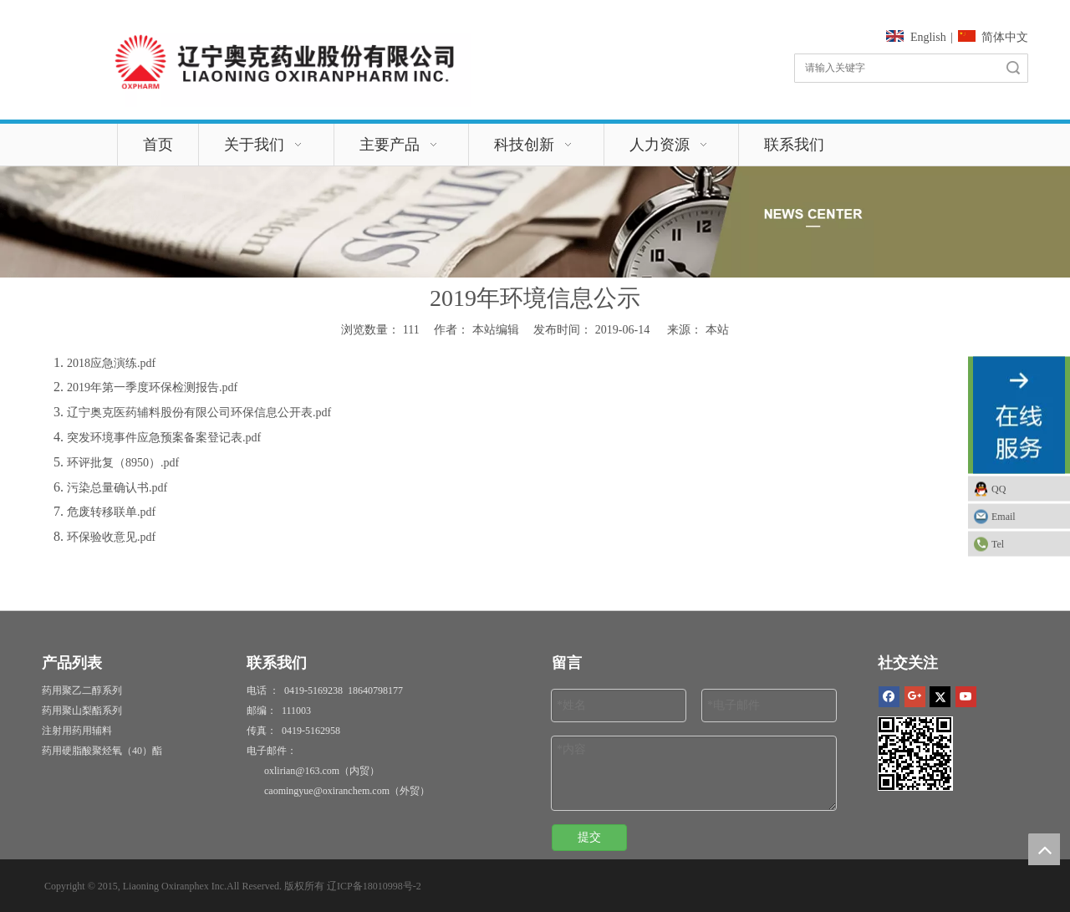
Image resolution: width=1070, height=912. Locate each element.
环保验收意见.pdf (111, 537)
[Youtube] (965, 695)
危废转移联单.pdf (111, 512)
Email (1003, 516)
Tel (997, 543)
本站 (717, 330)
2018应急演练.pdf (111, 363)
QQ (998, 488)
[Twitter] (940, 695)
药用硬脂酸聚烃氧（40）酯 (102, 751)
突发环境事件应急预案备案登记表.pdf (164, 437)
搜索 (1013, 68)
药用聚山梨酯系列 (82, 710)
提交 (589, 837)
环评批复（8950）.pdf (123, 462)
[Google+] (914, 695)
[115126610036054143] (284, 62)
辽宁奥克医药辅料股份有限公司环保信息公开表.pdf (199, 412)
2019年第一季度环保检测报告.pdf (152, 387)
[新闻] (535, 222)
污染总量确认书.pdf (117, 487)
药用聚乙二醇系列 (82, 690)
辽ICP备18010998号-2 (374, 886)
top (1044, 849)
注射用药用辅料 (77, 730)
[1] (915, 753)
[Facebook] (889, 695)
